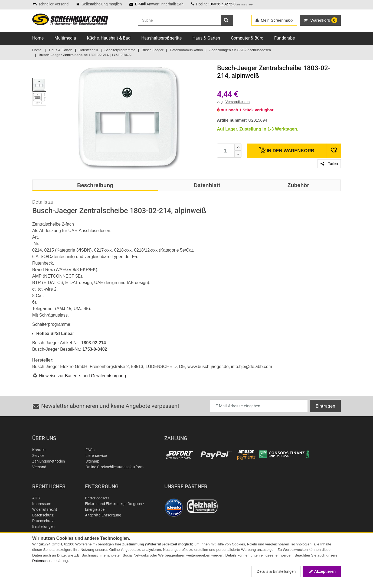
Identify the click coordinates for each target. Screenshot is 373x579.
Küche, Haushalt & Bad (108, 38)
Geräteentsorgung (108, 375)
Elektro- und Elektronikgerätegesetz (114, 504)
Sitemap (92, 461)
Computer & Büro (247, 38)
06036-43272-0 (222, 4)
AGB (36, 498)
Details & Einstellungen (276, 571)
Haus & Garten (206, 38)
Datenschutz (43, 515)
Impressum (41, 504)
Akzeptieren (322, 571)
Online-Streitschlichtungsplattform (114, 467)
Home (38, 38)
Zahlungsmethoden (48, 461)
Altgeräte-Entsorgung (103, 515)
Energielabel (95, 509)
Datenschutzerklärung (50, 561)
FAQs (90, 450)
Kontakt (39, 450)
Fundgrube (284, 38)
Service (38, 455)
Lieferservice (96, 455)
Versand (39, 467)
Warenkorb (286, 150)
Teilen (329, 163)
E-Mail (140, 4)
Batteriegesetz (97, 498)
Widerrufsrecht (44, 509)
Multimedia (65, 38)
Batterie (72, 375)
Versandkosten (237, 102)
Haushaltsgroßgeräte (161, 38)
